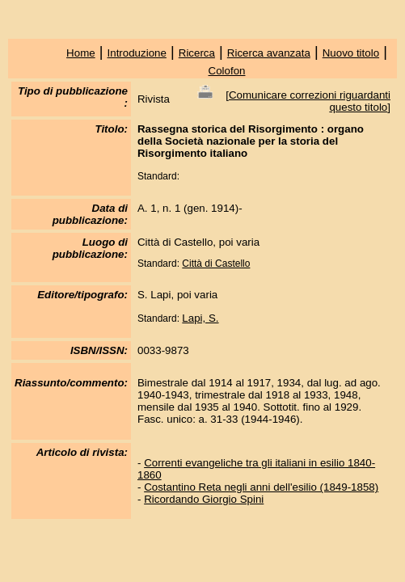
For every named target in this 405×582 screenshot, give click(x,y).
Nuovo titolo (351, 53)
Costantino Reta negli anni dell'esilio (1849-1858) (261, 487)
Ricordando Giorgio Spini (204, 499)
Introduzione (137, 53)
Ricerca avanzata (268, 53)
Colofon (227, 71)
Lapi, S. (200, 318)
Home (80, 53)
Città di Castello (216, 263)
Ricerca (197, 53)
